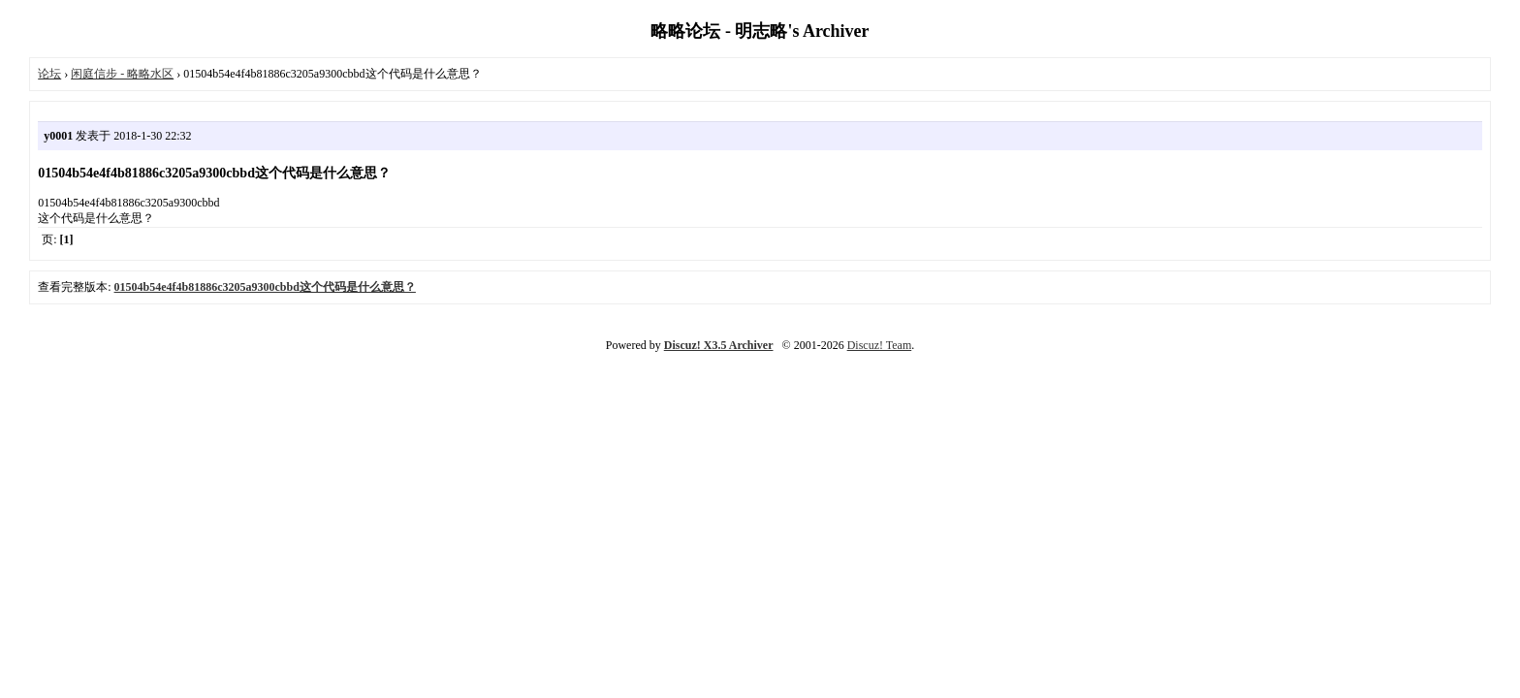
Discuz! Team (879, 345)
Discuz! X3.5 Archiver (719, 345)
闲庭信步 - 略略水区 (122, 73)
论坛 (49, 73)
